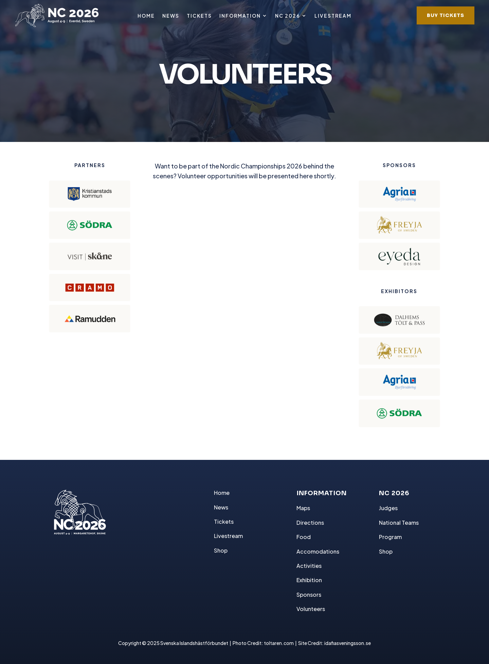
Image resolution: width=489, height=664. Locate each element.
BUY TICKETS (445, 15)
